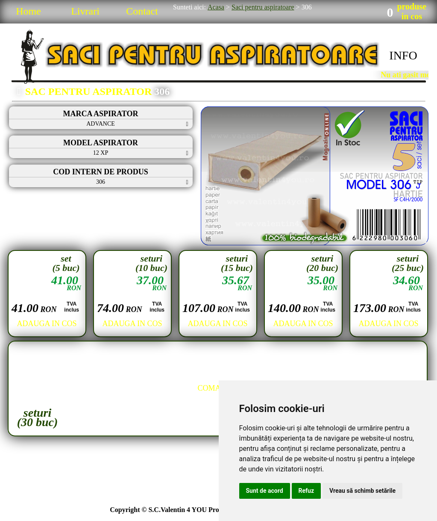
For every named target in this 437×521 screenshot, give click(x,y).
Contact (142, 11)
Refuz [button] (306, 490)
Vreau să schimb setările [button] (362, 490)
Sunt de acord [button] (264, 490)
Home (28, 11)
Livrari (85, 11)
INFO (403, 55)
